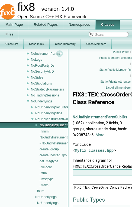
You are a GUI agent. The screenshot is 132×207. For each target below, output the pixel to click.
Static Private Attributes (115, 81)
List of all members (118, 87)
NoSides (37, 77)
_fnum (44, 131)
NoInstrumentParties (45, 54)
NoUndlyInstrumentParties (54, 119)
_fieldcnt (46, 167)
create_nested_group (55, 155)
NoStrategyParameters (47, 89)
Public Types (121, 52)
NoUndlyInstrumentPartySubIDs (63, 125)
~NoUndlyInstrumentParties (59, 143)
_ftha (43, 173)
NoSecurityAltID (42, 71)
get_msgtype (49, 161)
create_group (49, 149)
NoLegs (36, 60)
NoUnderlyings (41, 101)
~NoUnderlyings (47, 203)
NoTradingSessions (45, 95)
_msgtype (47, 179)
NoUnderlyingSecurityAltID (54, 107)
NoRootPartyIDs (42, 65)
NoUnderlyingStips (48, 113)
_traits (44, 185)
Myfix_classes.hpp (94, 150)
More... (101, 135)
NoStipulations (41, 83)
